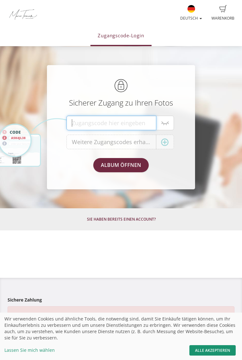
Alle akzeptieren (212, 350)
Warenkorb (222, 13)
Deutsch (191, 13)
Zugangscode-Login (121, 35)
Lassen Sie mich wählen (29, 350)
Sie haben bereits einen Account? (121, 219)
